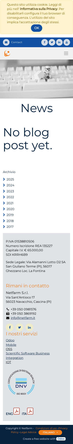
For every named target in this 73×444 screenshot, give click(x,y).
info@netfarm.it (23, 318)
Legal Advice (28, 432)
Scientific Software (21, 353)
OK (36, 28)
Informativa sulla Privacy (38, 9)
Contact (12, 42)
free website (41, 438)
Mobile (11, 345)
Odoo (10, 340)
